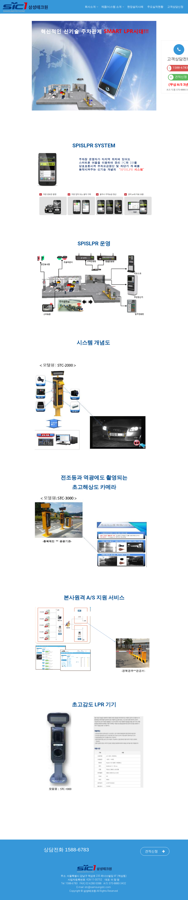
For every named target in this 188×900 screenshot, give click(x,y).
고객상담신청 (175, 6)
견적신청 (155, 851)
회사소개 (90, 6)
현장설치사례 (135, 6)
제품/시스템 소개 (111, 6)
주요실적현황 (155, 6)
